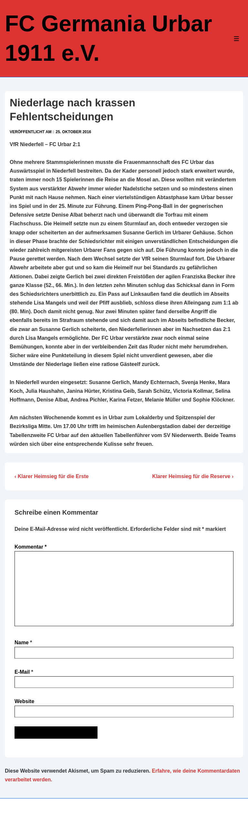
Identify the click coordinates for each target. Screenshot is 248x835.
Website (24, 701)
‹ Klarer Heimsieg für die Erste (51, 476)
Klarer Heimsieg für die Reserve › (192, 476)
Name (22, 642)
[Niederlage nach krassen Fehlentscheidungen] (73, 132)
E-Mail (22, 672)
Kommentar (31, 547)
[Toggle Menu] (236, 38)
